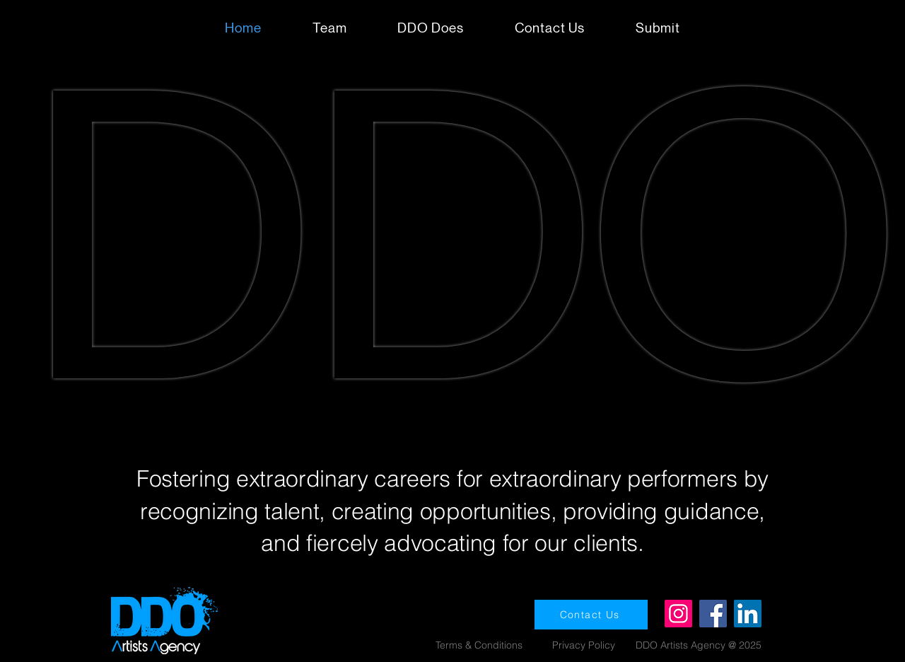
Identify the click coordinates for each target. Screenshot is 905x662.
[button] (658, 27)
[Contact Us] (591, 614)
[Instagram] (678, 613)
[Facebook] (713, 613)
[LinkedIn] (747, 613)
